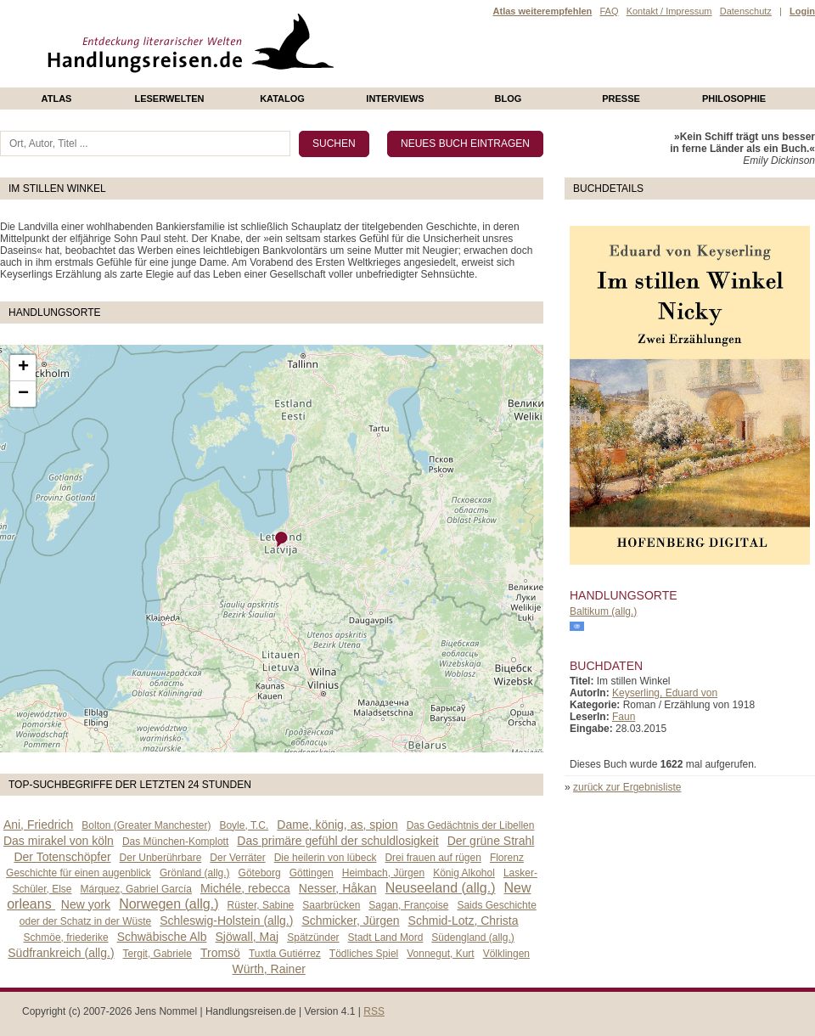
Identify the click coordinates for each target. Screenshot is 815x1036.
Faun (623, 717)
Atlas (57, 98)
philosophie (734, 98)
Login (802, 11)
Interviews (395, 98)
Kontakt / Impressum (669, 11)
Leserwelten (169, 98)
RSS (374, 1011)
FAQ (608, 11)
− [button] (23, 394)
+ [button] (23, 367)
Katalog (282, 98)
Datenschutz (746, 11)
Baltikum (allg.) (603, 611)
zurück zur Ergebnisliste (627, 787)
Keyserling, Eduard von (664, 693)
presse (621, 98)
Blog (508, 98)
